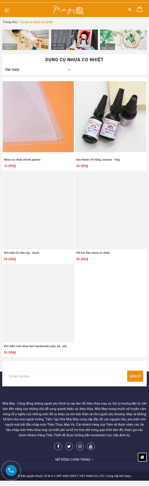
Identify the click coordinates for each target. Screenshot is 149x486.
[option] (25, 40)
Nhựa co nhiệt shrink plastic (22, 159)
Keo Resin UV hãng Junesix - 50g (98, 159)
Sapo (128, 476)
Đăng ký (135, 376)
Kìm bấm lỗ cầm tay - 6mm (21, 252)
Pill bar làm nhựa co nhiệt (93, 252)
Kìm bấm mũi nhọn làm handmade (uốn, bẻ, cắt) (35, 346)
